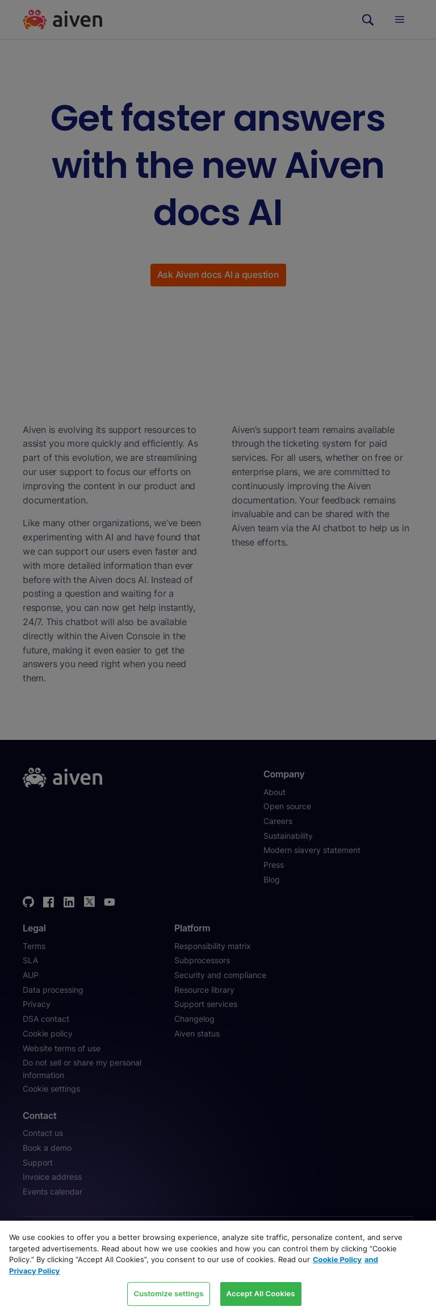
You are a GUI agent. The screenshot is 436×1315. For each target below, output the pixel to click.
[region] (218, 1268)
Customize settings (168, 1293)
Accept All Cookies (261, 1293)
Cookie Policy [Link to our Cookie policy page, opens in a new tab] (337, 1259)
